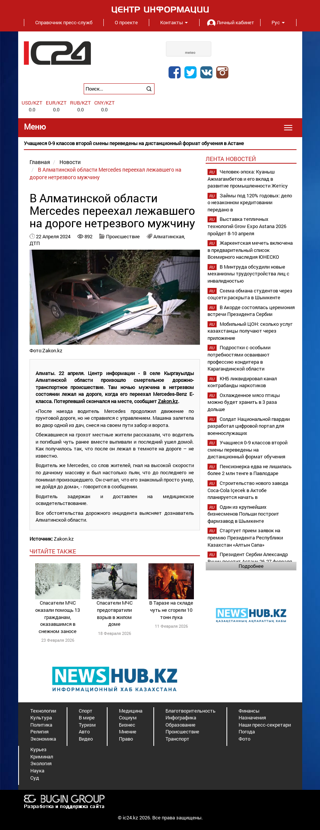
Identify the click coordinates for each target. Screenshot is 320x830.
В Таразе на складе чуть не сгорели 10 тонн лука (171, 609)
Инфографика (180, 717)
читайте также (53, 551)
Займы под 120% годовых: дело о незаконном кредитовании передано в (250, 202)
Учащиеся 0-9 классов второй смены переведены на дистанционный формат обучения (247, 449)
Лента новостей (231, 159)
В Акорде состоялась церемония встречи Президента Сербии (251, 311)
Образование (180, 724)
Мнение (127, 731)
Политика (41, 724)
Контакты (174, 22)
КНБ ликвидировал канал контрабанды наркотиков (242, 382)
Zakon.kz (168, 401)
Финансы (249, 710)
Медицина (130, 710)
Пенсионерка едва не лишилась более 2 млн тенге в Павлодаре (250, 470)
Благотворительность (190, 710)
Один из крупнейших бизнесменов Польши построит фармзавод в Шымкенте (243, 513)
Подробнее (251, 566)
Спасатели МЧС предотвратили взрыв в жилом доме (115, 613)
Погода (247, 731)
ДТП (35, 243)
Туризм (87, 724)
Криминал (41, 756)
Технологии (43, 710)
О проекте (126, 22)
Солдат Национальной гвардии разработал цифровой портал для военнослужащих (249, 426)
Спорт (85, 710)
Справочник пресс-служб (63, 22)
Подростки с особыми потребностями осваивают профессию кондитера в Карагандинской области (239, 358)
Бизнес (127, 724)
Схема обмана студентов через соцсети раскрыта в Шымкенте (250, 294)
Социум (128, 717)
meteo (190, 53)
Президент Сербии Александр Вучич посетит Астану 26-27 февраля (250, 558)
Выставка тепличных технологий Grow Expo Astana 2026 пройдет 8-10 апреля (247, 226)
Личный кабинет (230, 22)
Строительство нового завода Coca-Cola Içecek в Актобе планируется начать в (248, 490)
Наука (37, 770)
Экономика (43, 738)
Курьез (38, 749)
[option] (160, 143)
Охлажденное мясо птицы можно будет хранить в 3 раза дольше (244, 402)
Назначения (252, 717)
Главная (40, 162)
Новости (70, 162)
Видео (86, 738)
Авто (84, 731)
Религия (39, 731)
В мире (87, 717)
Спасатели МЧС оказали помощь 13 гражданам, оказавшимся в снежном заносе (57, 616)
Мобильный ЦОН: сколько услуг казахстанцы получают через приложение (250, 330)
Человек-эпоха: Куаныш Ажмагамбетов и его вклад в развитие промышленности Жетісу (248, 178)
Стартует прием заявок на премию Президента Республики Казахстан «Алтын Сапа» (245, 537)
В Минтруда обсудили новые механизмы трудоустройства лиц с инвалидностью (248, 273)
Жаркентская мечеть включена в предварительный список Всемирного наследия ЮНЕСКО (250, 249)
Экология (41, 763)
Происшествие (123, 236)
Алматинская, (169, 236)
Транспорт (177, 738)
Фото (244, 738)
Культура (41, 717)
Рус (278, 22)
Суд (34, 777)
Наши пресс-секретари (265, 724)
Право (126, 738)
